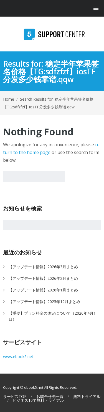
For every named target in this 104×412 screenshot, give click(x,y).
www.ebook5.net (18, 356)
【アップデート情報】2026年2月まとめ (43, 278)
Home (8, 99)
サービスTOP (15, 396)
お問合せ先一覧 (50, 396)
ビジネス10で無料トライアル (38, 400)
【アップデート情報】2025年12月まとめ (44, 301)
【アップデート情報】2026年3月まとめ (43, 266)
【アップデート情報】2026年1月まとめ (43, 290)
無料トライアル (86, 396)
